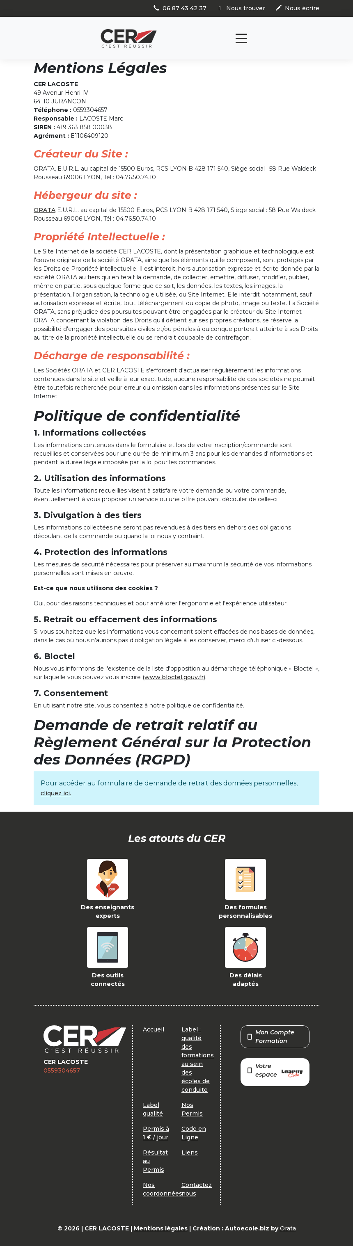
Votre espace (275, 1071)
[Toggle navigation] (241, 38)
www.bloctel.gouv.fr (174, 677)
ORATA (44, 210)
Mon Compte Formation (271, 1037)
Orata (288, 1228)
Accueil (153, 1029)
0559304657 (62, 1070)
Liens (189, 1152)
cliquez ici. (56, 793)
